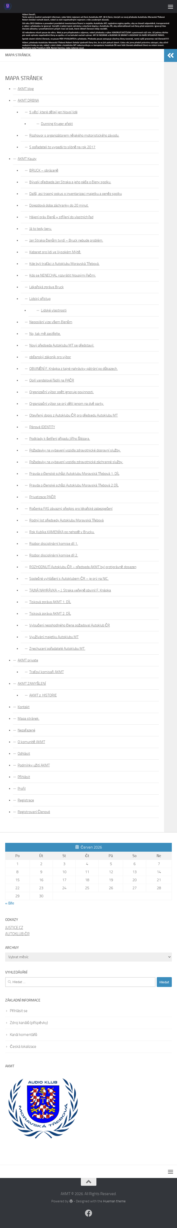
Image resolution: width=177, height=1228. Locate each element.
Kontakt (24, 707)
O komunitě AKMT (31, 742)
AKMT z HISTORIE (43, 695)
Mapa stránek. (28, 718)
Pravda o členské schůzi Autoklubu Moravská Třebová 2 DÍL (74, 485)
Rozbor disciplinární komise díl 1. (53, 543)
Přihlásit (24, 777)
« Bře (9, 903)
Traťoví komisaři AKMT (46, 672)
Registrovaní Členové (34, 812)
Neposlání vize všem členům (50, 322)
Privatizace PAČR (42, 497)
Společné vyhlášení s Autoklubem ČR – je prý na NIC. (69, 578)
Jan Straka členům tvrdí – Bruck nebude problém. (66, 240)
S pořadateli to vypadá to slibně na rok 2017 (62, 147)
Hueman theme (114, 1201)
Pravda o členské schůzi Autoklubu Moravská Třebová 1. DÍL (74, 473)
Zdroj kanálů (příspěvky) (29, 1022)
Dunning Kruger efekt (57, 124)
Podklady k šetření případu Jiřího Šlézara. (59, 438)
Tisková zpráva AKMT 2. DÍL (50, 613)
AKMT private (28, 660)
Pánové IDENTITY (42, 427)
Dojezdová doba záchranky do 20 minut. (59, 205)
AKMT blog (26, 89)
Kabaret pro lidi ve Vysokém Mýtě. (55, 252)
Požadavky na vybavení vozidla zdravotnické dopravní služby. (75, 450)
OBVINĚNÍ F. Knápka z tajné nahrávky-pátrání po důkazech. (73, 368)
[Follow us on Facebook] (88, 1213)
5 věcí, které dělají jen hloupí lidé (53, 112)
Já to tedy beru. (40, 229)
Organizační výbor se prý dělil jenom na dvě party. (66, 403)
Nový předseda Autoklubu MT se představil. (61, 345)
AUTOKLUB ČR (17, 933)
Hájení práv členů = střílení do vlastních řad (61, 217)
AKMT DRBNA (28, 100)
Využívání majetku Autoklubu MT (54, 637)
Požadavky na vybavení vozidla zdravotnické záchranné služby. (76, 462)
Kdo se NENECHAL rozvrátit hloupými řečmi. (62, 275)
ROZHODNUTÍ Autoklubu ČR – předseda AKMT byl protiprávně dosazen (82, 567)
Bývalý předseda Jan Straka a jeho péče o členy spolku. (70, 182)
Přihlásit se (18, 1010)
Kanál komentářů (23, 1034)
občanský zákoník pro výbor (50, 357)
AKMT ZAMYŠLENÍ (32, 683)
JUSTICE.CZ (14, 927)
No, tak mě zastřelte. (45, 333)
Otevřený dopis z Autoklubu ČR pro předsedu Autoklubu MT (73, 415)
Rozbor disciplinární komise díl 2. (53, 555)
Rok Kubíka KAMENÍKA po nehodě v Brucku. (62, 532)
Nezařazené (26, 730)
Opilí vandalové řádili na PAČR (51, 380)
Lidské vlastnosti (54, 310)
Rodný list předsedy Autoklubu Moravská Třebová (66, 520)
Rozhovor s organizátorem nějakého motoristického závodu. (74, 135)
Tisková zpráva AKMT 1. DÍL (50, 602)
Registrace (26, 800)
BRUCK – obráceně (43, 170)
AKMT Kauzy (27, 159)
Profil (22, 788)
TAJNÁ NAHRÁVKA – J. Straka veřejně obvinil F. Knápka (70, 590)
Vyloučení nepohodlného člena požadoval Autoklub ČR (69, 625)
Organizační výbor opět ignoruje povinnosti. (61, 392)
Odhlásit (24, 753)
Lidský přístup (40, 299)
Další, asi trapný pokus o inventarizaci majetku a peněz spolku (75, 194)
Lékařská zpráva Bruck (46, 287)
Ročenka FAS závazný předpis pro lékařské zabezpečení (70, 508)
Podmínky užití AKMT (34, 765)
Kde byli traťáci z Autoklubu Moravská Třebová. (64, 264)
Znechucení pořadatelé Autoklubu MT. (57, 648)
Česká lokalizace (23, 1046)
